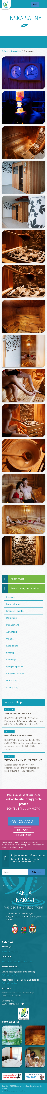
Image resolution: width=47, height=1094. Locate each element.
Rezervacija (22, 830)
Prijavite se (36, 872)
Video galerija (12, 687)
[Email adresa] (15, 872)
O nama (10, 638)
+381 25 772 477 (9, 961)
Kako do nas (12, 645)
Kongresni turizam (15, 673)
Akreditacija (11, 631)
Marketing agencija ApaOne (14, 1091)
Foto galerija (16, 51)
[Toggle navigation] (42, 4)
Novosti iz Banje (13, 702)
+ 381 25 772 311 (10, 951)
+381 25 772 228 (9, 982)
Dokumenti (11, 617)
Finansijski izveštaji (15, 611)
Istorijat (29, 913)
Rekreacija (11, 659)
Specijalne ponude (14, 666)
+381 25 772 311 (23, 821)
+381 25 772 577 (25, 961)
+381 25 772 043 (9, 974)
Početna (5, 51)
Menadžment (12, 624)
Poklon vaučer (23, 835)
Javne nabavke (13, 604)
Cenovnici (10, 597)
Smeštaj (10, 652)
